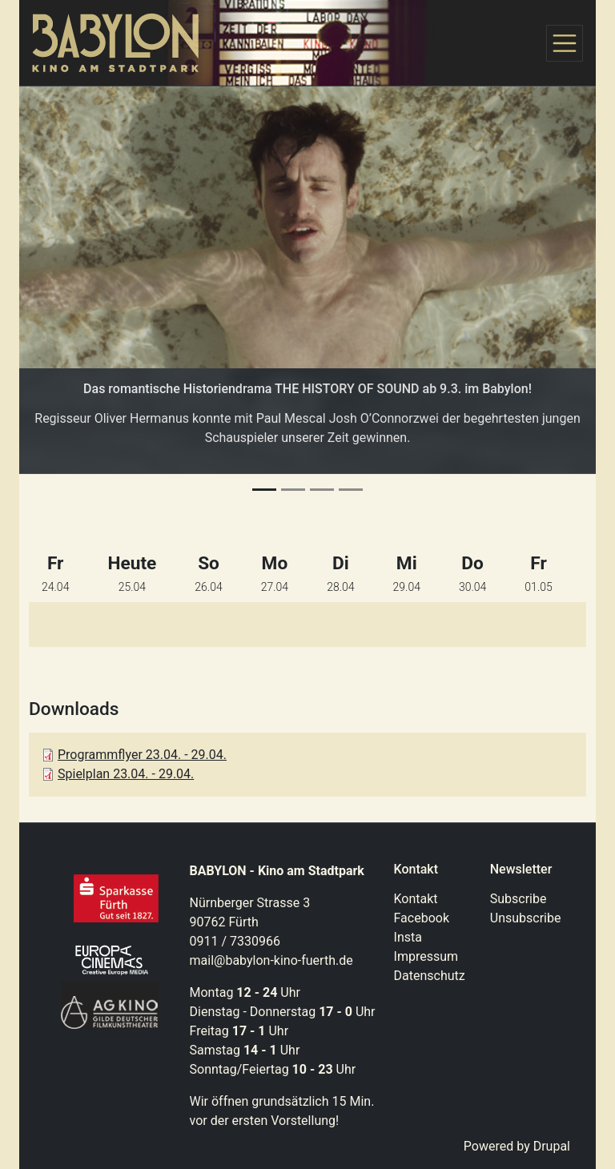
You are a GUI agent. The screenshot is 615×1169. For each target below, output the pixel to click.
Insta (408, 937)
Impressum (426, 956)
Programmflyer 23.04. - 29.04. (142, 754)
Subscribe (518, 898)
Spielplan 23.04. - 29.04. (126, 773)
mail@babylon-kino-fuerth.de (271, 960)
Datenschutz (429, 975)
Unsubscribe (525, 918)
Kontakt (416, 898)
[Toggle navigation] (564, 43)
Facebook (421, 918)
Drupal (551, 1146)
